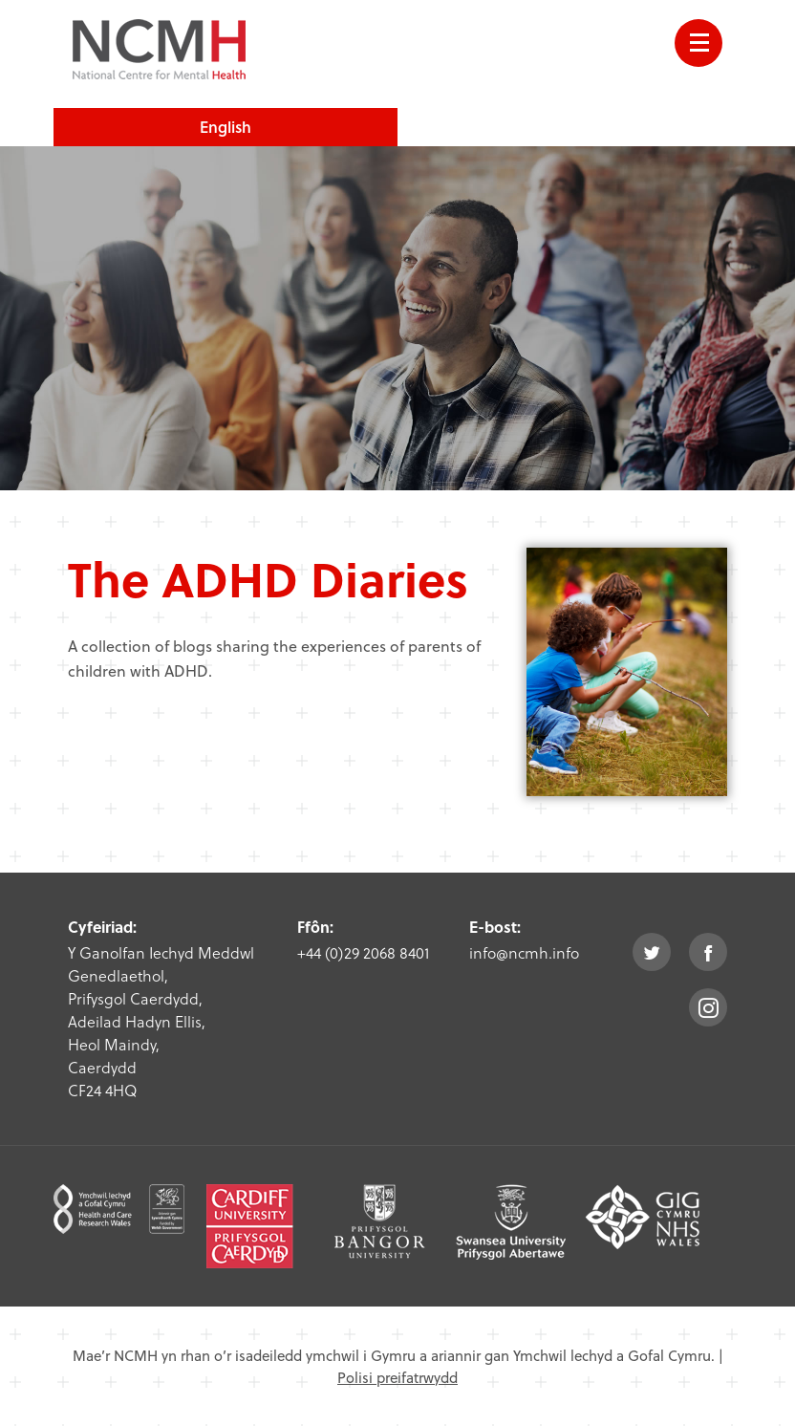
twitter (652, 952)
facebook (708, 952)
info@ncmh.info (524, 952)
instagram (708, 1007)
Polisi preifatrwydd (397, 1377)
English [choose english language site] (225, 127)
